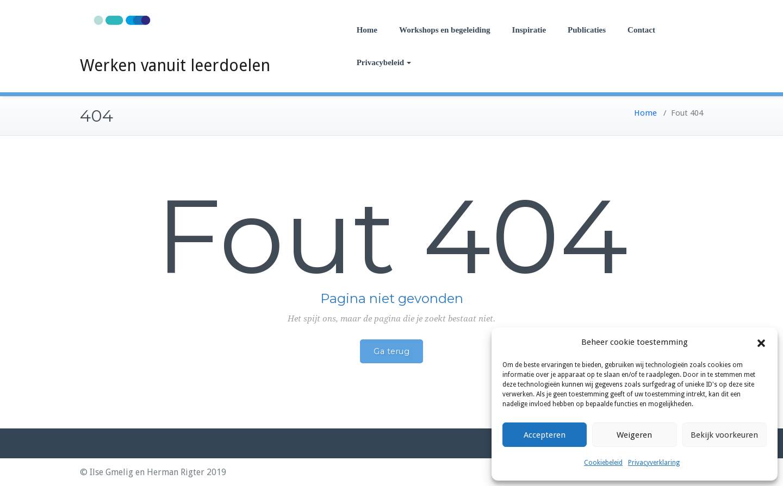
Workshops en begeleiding (444, 30)
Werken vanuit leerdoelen (175, 65)
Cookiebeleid (603, 462)
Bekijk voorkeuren (724, 435)
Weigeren (634, 435)
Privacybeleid (384, 62)
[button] (761, 342)
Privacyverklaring (654, 462)
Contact (641, 30)
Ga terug (391, 351)
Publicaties (587, 30)
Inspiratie (529, 30)
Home (367, 30)
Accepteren (545, 435)
